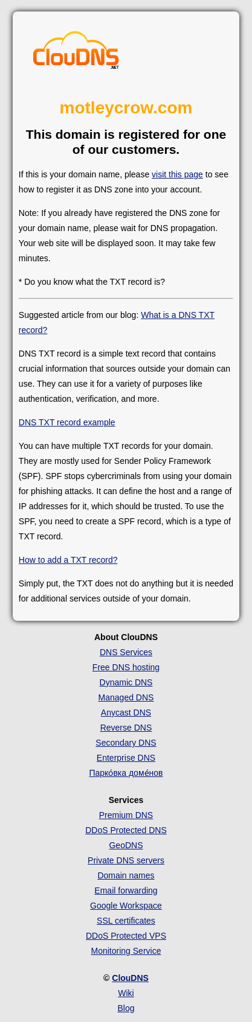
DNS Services (126, 652)
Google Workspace (126, 905)
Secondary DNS (125, 742)
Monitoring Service (126, 951)
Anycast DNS (126, 712)
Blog (125, 1008)
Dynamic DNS (126, 682)
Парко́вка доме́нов (126, 773)
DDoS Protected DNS (126, 830)
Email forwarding (125, 890)
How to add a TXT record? (68, 560)
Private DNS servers (126, 860)
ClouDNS (130, 978)
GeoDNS (126, 845)
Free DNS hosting (126, 667)
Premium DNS (126, 815)
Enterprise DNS (126, 758)
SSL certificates (126, 920)
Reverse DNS (126, 727)
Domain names (125, 875)
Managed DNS (126, 697)
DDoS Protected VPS (126, 936)
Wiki (126, 993)
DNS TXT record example (67, 422)
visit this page (177, 174)
